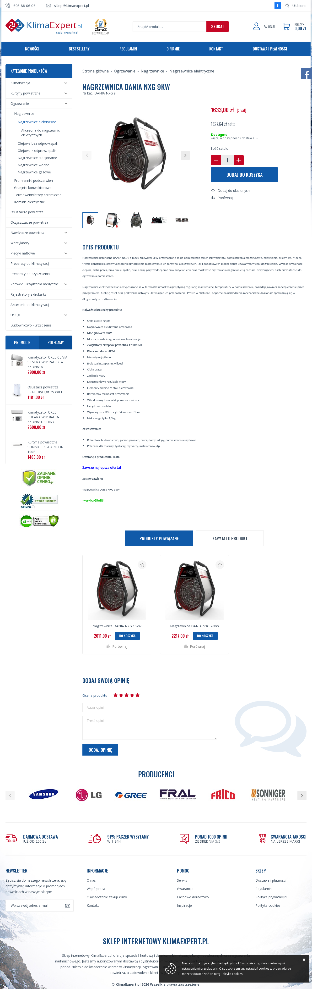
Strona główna (95, 71)
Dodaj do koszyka (244, 174)
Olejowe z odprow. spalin (37, 150)
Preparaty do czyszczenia (30, 273)
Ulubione (299, 5)
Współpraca (96, 888)
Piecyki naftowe (23, 253)
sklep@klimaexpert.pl (71, 5)
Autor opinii (95, 707)
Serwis (182, 880)
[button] (86, 155)
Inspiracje (184, 905)
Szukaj (217, 26)
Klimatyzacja (20, 83)
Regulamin (128, 49)
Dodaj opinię (100, 750)
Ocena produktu (94, 695)
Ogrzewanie (20, 103)
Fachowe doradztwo (193, 897)
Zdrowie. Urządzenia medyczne (35, 284)
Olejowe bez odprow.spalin (38, 143)
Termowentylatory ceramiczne (37, 195)
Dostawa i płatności (270, 49)
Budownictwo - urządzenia (31, 325)
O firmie (173, 49)
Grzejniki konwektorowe (32, 187)
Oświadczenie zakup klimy (107, 897)
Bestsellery (79, 49)
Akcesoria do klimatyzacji (30, 304)
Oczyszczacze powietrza (29, 222)
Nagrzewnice (24, 113)
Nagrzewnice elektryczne (37, 122)
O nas (91, 880)
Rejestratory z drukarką (29, 294)
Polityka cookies (267, 905)
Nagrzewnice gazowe (34, 172)
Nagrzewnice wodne (33, 165)
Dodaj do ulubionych (234, 190)
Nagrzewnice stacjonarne (37, 157)
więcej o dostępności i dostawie (232, 138)
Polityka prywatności (271, 897)
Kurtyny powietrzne (25, 93)
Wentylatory (20, 243)
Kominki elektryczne (29, 202)
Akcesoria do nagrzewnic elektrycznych (40, 132)
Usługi (15, 315)
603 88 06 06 (24, 5)
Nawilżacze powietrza (27, 232)
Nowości (32, 49)
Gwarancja (185, 888)
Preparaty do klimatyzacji (30, 263)
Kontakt (216, 49)
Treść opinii (95, 720)
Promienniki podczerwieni (34, 180)
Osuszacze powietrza (27, 212)
